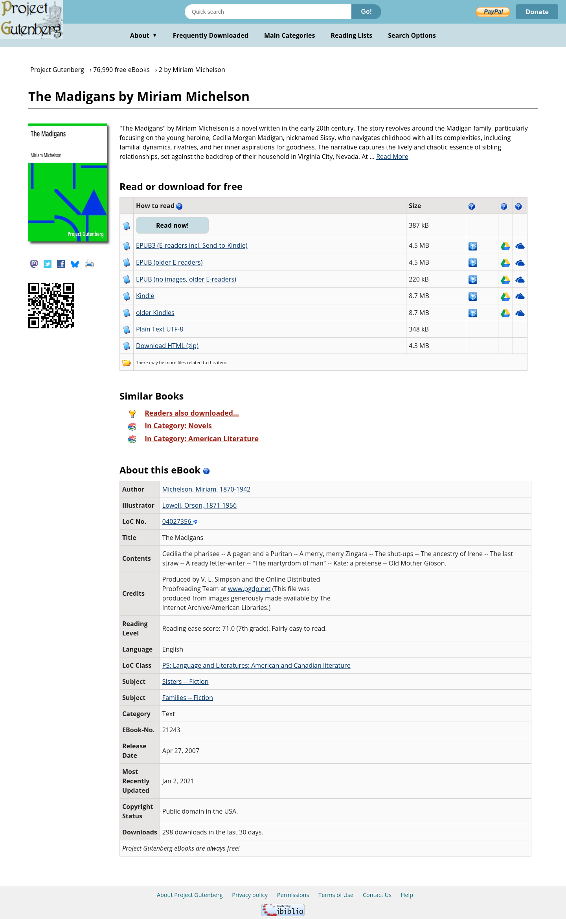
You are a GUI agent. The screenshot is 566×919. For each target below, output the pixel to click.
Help (407, 895)
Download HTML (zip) (167, 345)
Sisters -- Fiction (185, 681)
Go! (366, 11)
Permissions (293, 895)
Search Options (412, 35)
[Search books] (268, 11)
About (143, 35)
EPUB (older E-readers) (169, 262)
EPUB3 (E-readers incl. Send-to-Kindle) (192, 245)
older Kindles (155, 312)
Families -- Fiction (187, 697)
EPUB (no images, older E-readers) (186, 279)
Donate (537, 11)
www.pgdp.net (249, 588)
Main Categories (289, 35)
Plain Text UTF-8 (159, 329)
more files (175, 362)
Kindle (145, 295)
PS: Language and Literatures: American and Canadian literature (256, 665)
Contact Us (377, 895)
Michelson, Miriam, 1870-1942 (206, 489)
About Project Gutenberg (190, 895)
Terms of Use (335, 895)
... (388, 156)
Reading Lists (352, 35)
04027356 (179, 521)
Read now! (172, 225)
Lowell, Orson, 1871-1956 (199, 505)
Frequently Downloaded (210, 35)
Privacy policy (250, 895)
